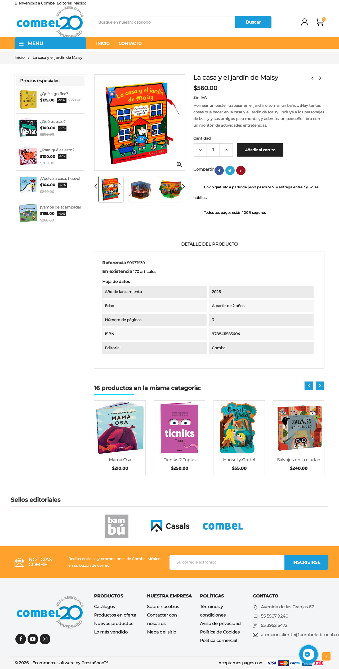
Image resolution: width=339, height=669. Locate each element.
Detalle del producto (209, 244)
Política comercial (218, 640)
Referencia (114, 262)
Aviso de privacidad (220, 623)
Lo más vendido (111, 632)
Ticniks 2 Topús (179, 459)
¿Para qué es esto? (57, 150)
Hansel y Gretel (239, 459)
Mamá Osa (120, 459)
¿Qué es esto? (53, 121)
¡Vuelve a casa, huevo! (60, 178)
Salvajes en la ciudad (298, 459)
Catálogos (104, 606)
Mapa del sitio (161, 632)
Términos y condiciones (213, 611)
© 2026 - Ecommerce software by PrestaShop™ (61, 662)
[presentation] (308, 385)
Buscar (253, 22)
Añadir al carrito (260, 150)
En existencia (117, 271)
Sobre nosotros (163, 606)
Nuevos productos (113, 623)
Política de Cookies (220, 632)
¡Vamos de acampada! (60, 207)
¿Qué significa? (54, 93)
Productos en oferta (115, 615)
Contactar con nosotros (162, 619)
